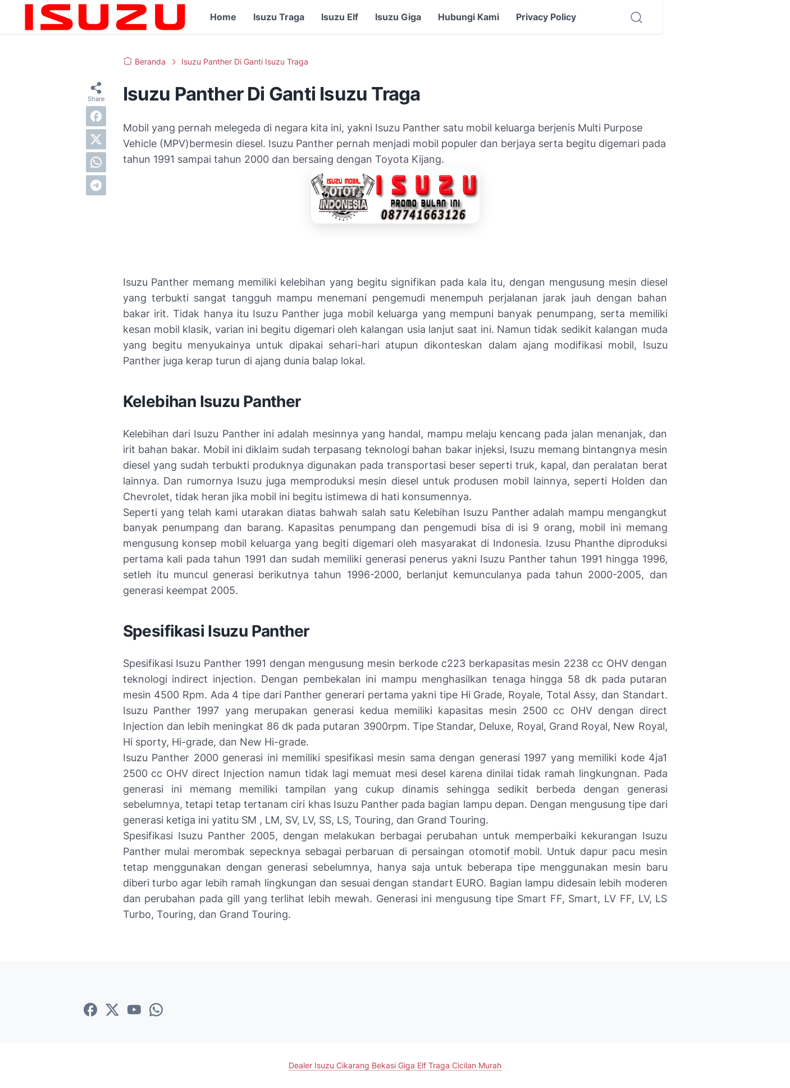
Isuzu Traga (278, 16)
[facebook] (96, 116)
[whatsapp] (96, 162)
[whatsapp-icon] (156, 1010)
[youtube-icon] (134, 1010)
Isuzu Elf (339, 16)
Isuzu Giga (398, 16)
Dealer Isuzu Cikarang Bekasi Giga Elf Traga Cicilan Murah (395, 1065)
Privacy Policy (546, 16)
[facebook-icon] (90, 1010)
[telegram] (96, 185)
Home (223, 16)
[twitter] (96, 139)
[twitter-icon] (112, 1010)
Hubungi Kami (468, 16)
